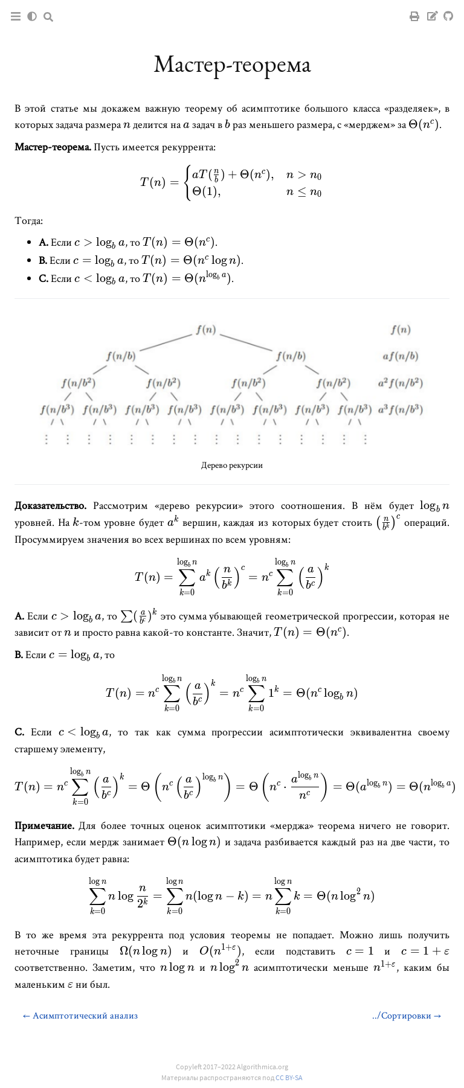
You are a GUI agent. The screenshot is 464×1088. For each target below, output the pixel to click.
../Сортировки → (406, 1015)
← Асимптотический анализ (80, 1015)
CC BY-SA (289, 1077)
